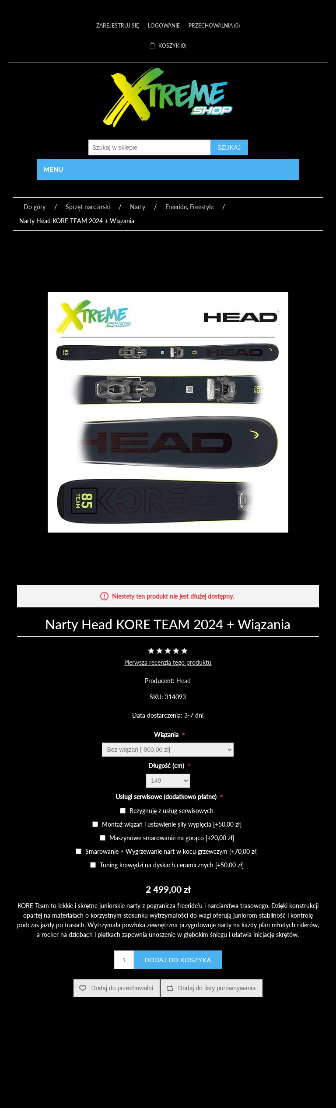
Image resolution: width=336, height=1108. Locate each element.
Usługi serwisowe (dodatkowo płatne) (167, 796)
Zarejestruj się (117, 25)
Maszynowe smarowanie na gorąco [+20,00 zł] (171, 838)
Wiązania (167, 734)
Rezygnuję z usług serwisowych (172, 810)
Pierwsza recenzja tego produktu (167, 662)
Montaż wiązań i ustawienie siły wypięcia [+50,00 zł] (172, 824)
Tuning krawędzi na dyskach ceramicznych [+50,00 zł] (172, 865)
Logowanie (164, 25)
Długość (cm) (167, 765)
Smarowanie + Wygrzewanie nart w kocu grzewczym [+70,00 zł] (171, 851)
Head (183, 680)
